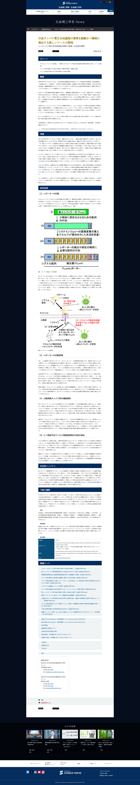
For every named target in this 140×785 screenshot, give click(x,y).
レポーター (43, 165)
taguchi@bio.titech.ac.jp (54, 688)
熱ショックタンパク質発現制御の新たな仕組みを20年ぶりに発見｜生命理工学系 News (65, 571)
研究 (42, 653)
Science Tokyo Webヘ (105, 771)
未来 (90, 12)
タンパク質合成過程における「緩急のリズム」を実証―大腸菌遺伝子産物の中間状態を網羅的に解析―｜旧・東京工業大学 (70, 605)
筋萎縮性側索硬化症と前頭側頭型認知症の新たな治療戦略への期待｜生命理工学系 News (66, 575)
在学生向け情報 (103, 773)
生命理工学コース (46, 702)
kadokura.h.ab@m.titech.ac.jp (55, 672)
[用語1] (40, 526)
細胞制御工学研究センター (48, 628)
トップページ (29, 12)
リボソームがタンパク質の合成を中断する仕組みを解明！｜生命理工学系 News (63, 568)
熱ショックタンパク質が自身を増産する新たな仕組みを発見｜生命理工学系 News (64, 592)
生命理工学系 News (46, 29)
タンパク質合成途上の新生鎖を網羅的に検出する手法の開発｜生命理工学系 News (64, 578)
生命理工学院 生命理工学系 (49, 631)
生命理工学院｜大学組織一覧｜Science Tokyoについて (56, 637)
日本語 (110, 10)
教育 (59, 12)
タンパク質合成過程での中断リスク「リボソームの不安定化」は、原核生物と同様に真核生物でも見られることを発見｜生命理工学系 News (70, 582)
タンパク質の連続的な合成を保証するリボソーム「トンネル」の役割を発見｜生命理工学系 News (68, 589)
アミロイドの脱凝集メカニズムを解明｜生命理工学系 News (58, 586)
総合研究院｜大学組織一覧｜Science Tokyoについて (56, 634)
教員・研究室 (74, 12)
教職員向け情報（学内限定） (107, 775)
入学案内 (101, 12)
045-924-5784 (49, 669)
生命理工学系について (42, 12)
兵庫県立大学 (45, 645)
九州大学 (43, 648)
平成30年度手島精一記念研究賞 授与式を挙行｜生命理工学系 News (60, 609)
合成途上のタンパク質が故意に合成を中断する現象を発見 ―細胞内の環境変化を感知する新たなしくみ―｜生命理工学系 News (70, 599)
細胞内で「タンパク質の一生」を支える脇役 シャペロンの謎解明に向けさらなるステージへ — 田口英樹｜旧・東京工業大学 (70, 613)
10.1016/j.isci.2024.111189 (63, 558)
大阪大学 (43, 642)
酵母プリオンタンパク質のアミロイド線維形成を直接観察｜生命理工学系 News (63, 595)
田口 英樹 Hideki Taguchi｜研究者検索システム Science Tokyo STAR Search (63, 622)
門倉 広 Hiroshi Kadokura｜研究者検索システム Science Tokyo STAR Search (63, 619)
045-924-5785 (49, 684)
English (110, 13)
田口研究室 (44, 625)
